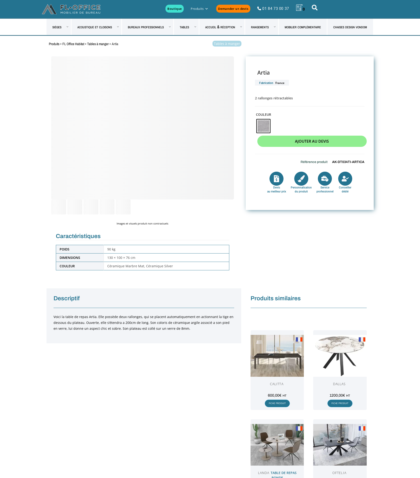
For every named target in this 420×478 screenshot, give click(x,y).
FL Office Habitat (73, 43)
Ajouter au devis (312, 141)
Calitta (277, 384)
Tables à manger (98, 43)
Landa (263, 473)
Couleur (263, 114)
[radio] (263, 126)
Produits (54, 43)
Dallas (339, 384)
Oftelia (339, 473)
